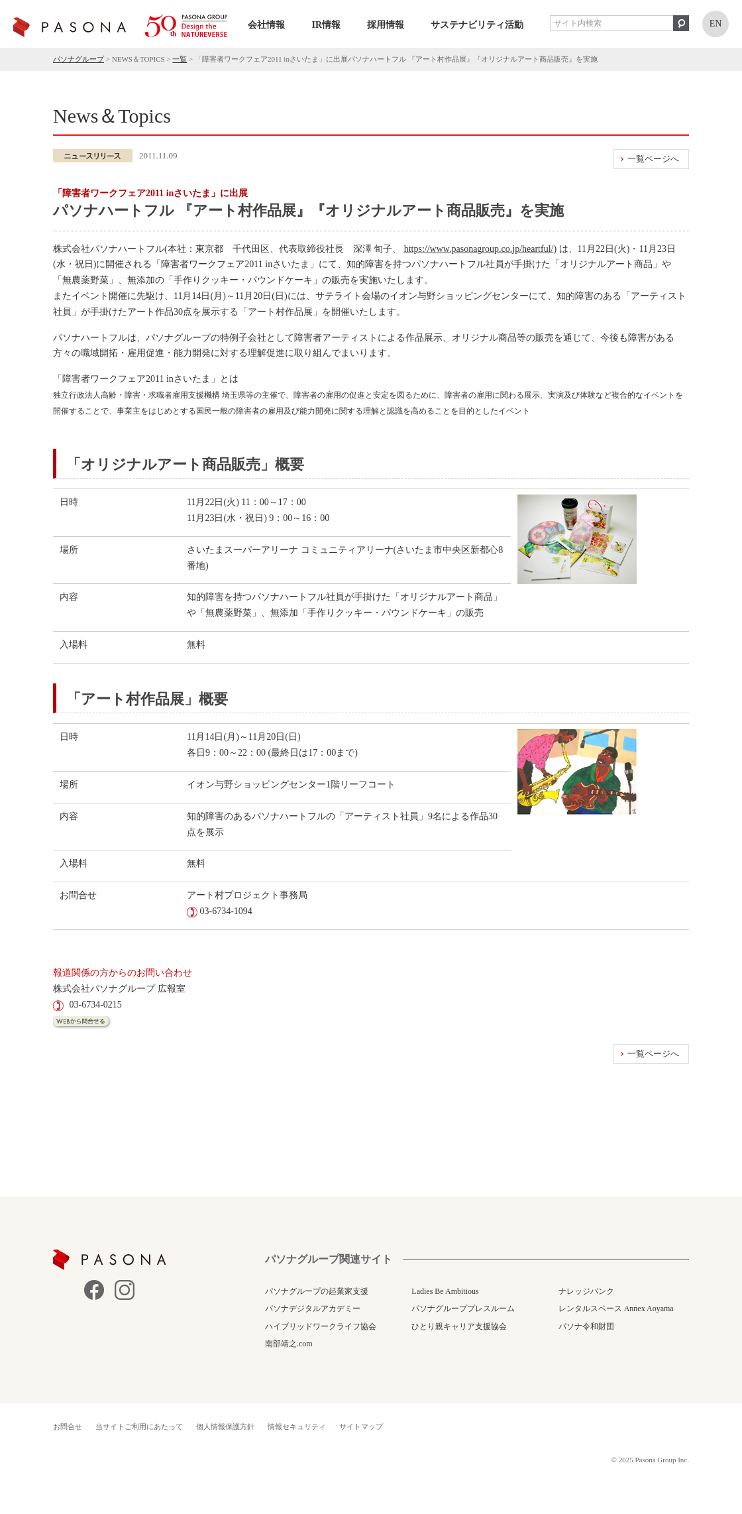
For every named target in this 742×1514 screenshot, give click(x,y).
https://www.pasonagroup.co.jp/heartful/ (479, 249)
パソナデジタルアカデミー (312, 1308)
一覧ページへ (653, 159)
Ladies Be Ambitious (444, 1291)
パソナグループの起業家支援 (316, 1291)
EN (716, 24)
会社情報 (266, 25)
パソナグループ (78, 59)
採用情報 (385, 25)
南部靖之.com (289, 1343)
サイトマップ (361, 1426)
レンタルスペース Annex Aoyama (616, 1308)
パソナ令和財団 (586, 1326)
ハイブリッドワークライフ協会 (320, 1326)
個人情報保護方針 (225, 1426)
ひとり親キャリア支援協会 (459, 1326)
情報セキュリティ (297, 1426)
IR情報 (326, 25)
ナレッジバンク (586, 1291)
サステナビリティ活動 (477, 25)
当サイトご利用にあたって (139, 1426)
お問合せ (67, 1426)
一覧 (179, 59)
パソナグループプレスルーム (463, 1308)
